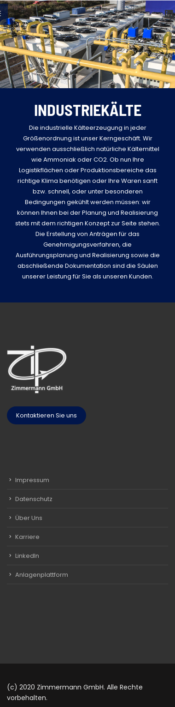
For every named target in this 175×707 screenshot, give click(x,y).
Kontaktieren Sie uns (46, 415)
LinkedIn (27, 555)
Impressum (32, 480)
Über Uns (28, 518)
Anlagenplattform (41, 574)
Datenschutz (33, 499)
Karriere (27, 536)
